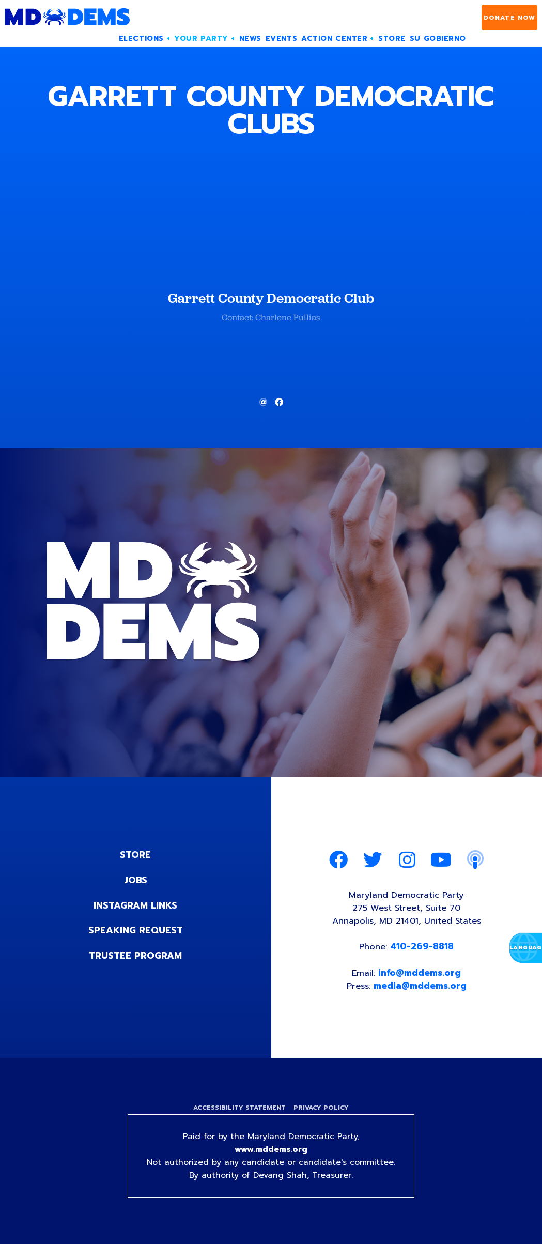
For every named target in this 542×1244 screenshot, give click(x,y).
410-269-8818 (422, 947)
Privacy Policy (322, 1109)
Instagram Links (136, 904)
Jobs (135, 879)
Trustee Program (135, 954)
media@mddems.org (420, 987)
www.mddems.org (271, 1152)
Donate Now (510, 17)
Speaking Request (135, 929)
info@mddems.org (420, 973)
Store (135, 855)
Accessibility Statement (239, 1109)
